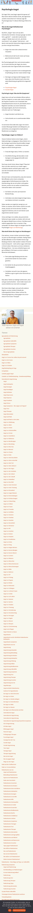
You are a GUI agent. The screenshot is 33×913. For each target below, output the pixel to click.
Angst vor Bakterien (9, 438)
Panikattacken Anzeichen (10, 783)
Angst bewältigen (8, 389)
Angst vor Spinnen (8, 599)
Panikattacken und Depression (11, 840)
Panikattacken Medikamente (11, 810)
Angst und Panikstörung (10, 867)
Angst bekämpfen (8, 384)
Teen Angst (6, 748)
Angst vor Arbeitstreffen (10, 430)
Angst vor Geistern (8, 515)
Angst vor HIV (7, 528)
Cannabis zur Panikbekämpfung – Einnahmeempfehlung (16, 376)
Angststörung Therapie (10, 677)
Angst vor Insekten (8, 531)
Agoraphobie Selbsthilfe (10, 341)
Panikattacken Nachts (9, 813)
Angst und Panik (8, 417)
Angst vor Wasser (8, 621)
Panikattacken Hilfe (9, 799)
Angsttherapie (7, 685)
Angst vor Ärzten (8, 433)
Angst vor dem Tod (8, 463)
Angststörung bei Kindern (10, 655)
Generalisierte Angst (9, 712)
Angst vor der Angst (9, 468)
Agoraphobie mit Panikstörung (10, 336)
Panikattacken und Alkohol (10, 837)
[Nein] (31, 906)
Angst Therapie (8, 411)
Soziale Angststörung (9, 745)
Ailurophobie (5, 354)
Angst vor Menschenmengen (11, 566)
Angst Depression (8, 395)
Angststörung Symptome (10, 672)
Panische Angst (8, 732)
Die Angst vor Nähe (8, 704)
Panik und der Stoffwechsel (9, 764)
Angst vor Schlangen (9, 588)
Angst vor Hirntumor (9, 525)
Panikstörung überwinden (10, 886)
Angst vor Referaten (9, 585)
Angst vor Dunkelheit (9, 479)
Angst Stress (7, 403)
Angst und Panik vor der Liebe (11, 419)
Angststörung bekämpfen (10, 658)
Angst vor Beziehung (9, 444)
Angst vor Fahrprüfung (9, 501)
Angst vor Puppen (8, 580)
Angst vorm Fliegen (9, 629)
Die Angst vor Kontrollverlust (11, 702)
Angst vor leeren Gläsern (10, 553)
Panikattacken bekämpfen (10, 791)
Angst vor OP (7, 574)
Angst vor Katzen (8, 534)
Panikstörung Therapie (9, 880)
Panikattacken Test (8, 826)
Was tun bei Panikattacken (10, 854)
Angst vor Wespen (8, 623)
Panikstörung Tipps (9, 883)
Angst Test (6, 408)
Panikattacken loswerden (10, 807)
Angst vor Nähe (8, 569)
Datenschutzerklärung (19, 910)
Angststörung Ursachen (10, 680)
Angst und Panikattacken (10, 772)
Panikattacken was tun (7, 770)
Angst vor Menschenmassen (11, 564)
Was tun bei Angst (8, 756)
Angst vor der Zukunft (9, 476)
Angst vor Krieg (8, 545)
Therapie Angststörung (10, 753)
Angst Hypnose (8, 397)
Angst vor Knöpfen (8, 536)
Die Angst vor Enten (9, 696)
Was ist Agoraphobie (9, 352)
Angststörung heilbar (9, 663)
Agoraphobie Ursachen (10, 349)
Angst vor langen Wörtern (10, 547)
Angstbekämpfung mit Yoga (9, 368)
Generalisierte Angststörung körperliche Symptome (17, 721)
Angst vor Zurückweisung (10, 626)
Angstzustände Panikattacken (11, 688)
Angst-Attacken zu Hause (10, 632)
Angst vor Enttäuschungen (10, 498)
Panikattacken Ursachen (10, 843)
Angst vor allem (8, 425)
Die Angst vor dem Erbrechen (11, 693)
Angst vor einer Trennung (10, 487)
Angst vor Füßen (6, 363)
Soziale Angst (9, 89)
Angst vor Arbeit (8, 427)
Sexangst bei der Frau (9, 740)
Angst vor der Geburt (9, 474)
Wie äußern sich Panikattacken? (12, 856)
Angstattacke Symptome (10, 642)
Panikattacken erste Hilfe (10, 796)
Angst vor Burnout (8, 449)
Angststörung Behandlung (10, 653)
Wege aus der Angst (9, 761)
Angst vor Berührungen (10, 441)
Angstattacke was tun (9, 644)
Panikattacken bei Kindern (10, 786)
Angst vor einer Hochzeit (10, 485)
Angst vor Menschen (9, 561)
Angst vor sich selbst (9, 596)
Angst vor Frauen (8, 506)
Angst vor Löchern (8, 555)
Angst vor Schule (8, 594)
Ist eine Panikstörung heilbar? (11, 872)
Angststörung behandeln (10, 650)
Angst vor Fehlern (8, 504)
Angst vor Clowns (8, 452)
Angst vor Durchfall (8, 482)
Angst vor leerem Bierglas (10, 550)
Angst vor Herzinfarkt (9, 523)
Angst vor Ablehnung (15, 227)
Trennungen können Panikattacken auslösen (13, 894)
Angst (5, 381)
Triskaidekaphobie (6, 897)
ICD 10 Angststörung (9, 723)
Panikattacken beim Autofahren (12, 788)
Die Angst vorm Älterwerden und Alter (13, 710)
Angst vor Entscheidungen (10, 496)
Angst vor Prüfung (8, 577)
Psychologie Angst (11, 87)
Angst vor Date (7, 455)
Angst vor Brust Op (9, 446)
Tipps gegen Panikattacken (11, 845)
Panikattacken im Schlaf (10, 805)
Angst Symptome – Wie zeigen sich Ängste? (15, 406)
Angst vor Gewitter (9, 517)
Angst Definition (8, 392)
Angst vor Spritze (8, 602)
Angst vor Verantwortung (10, 613)
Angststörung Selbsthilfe (10, 669)
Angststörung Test (8, 674)
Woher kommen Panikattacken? (12, 859)
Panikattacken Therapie (10, 829)
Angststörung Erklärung (10, 661)
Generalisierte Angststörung (9, 379)
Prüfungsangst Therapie (10, 734)
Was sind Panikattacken (10, 851)
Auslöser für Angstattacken (11, 691)
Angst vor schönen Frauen (10, 591)
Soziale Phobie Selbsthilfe (9, 891)
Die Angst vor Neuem (9, 707)
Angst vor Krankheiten (9, 539)
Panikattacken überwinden (10, 832)
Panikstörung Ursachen (10, 889)
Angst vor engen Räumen (10, 493)
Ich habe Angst (7, 726)
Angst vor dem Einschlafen (11, 457)
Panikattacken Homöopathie (11, 802)
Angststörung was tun (9, 682)
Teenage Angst (7, 751)
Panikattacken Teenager (10, 824)
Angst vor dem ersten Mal (10, 460)
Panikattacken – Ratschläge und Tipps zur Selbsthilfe (15, 862)
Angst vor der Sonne (7, 360)
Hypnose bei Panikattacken (11, 777)
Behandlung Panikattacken (10, 775)
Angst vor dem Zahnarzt (10, 466)
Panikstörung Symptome (8, 864)
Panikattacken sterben (9, 818)
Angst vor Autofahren (9, 436)
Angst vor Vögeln (8, 618)
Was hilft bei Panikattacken (10, 848)
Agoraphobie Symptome (10, 343)
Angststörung (7, 647)
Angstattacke (7, 634)
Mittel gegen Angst (9, 729)
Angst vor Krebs (8, 542)
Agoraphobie (7, 338)
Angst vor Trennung (9, 607)
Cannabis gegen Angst (8, 373)
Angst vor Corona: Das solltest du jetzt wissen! (14, 357)
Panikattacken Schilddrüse (10, 815)
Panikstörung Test (8, 878)
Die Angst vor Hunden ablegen (11, 699)
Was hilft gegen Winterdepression (11, 899)
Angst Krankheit (8, 400)
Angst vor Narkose (8, 572)
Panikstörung (7, 875)
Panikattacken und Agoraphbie (12, 835)
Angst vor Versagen (9, 615)
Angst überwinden (8, 414)
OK (10, 910)
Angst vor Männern (8, 558)
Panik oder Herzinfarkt (9, 780)
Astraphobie (5, 371)
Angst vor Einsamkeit (9, 490)
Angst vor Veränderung (10, 610)
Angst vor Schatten (7, 365)
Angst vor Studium (8, 604)
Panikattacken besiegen (10, 794)
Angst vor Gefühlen (9, 512)
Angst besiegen (8, 387)
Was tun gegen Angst (9, 759)
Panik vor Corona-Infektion (9, 767)
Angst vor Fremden (9, 509)
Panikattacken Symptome (10, 821)
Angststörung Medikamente (11, 666)
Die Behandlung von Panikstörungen (13, 869)
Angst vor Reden (8, 583)
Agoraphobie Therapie (9, 346)
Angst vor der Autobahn (10, 471)
